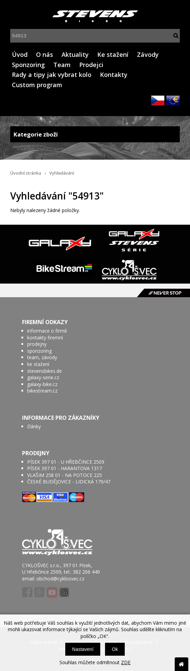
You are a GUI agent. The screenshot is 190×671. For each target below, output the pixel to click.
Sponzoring (28, 65)
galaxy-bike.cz (42, 384)
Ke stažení (112, 54)
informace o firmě (47, 330)
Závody (148, 54)
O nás (44, 54)
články (34, 426)
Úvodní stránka (25, 173)
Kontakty (113, 74)
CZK (158, 100)
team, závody (42, 357)
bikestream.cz (42, 390)
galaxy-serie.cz (43, 377)
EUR (173, 100)
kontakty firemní (45, 337)
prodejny (37, 344)
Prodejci (91, 65)
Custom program (37, 85)
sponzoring (39, 351)
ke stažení (38, 364)
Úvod (20, 54)
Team (62, 65)
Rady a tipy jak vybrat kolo (51, 74)
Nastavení (82, 649)
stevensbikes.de (44, 371)
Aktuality (75, 54)
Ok (115, 649)
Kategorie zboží (95, 134)
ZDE (126, 662)
